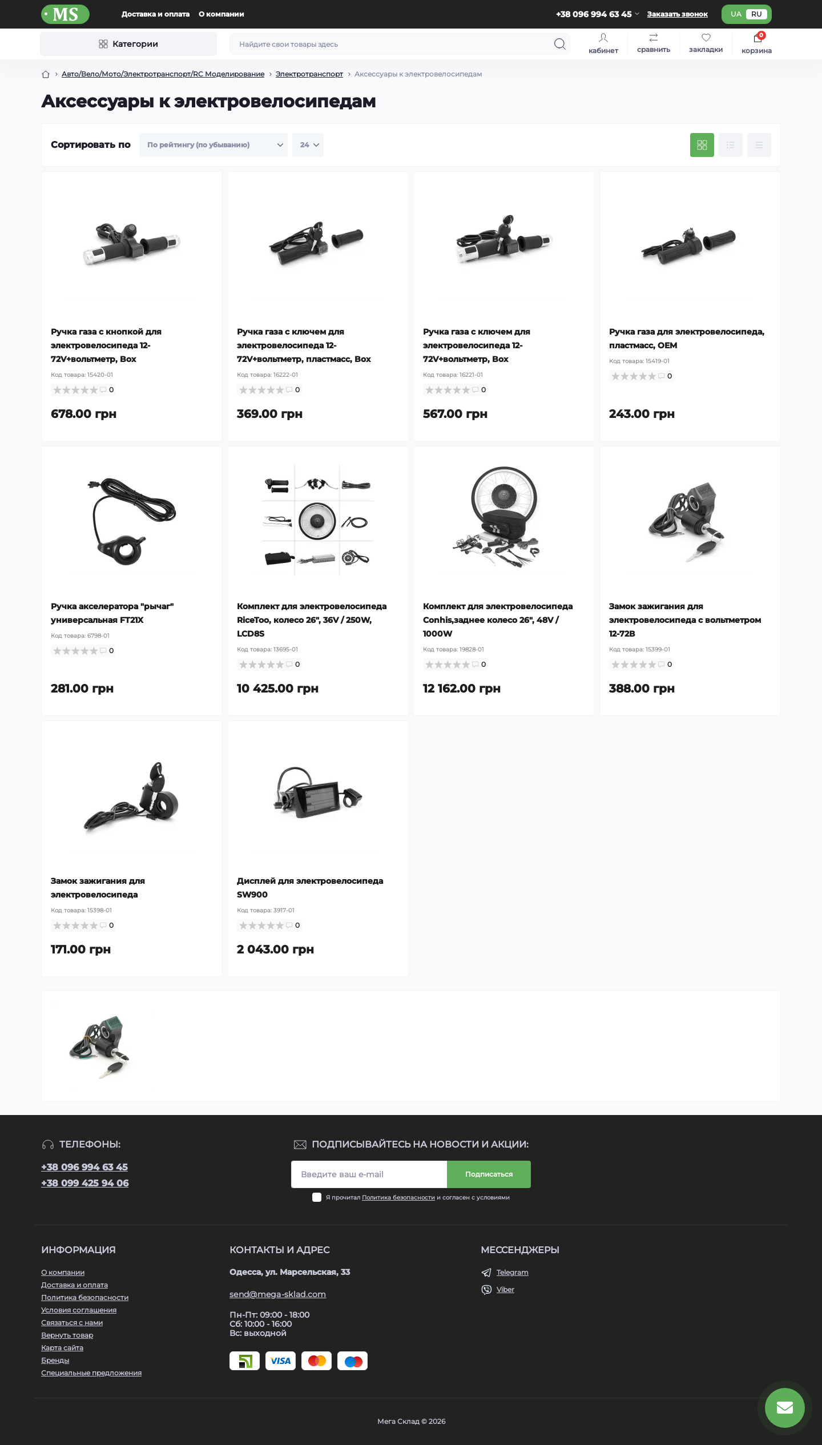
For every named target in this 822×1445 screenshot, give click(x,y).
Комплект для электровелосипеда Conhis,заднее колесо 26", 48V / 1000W (498, 620)
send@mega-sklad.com (278, 1294)
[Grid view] (702, 145)
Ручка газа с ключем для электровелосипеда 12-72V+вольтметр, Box (476, 345)
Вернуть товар (67, 1335)
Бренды (55, 1360)
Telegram (513, 1272)
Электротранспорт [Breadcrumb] (309, 74)
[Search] (560, 44)
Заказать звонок (677, 14)
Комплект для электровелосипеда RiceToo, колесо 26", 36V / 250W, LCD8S (311, 620)
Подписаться (489, 1174)
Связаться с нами (72, 1322)
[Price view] (759, 145)
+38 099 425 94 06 (84, 1183)
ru (756, 14)
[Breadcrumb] (45, 74)
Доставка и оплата (156, 14)
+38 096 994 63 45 (84, 1167)
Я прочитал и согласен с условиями (418, 1197)
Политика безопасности (398, 1197)
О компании (221, 14)
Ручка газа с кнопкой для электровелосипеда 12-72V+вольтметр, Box (106, 345)
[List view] (731, 145)
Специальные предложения (91, 1372)
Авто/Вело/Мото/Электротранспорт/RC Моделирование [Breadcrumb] (163, 74)
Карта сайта (62, 1347)
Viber (505, 1289)
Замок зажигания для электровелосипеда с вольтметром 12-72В (685, 620)
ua (736, 14)
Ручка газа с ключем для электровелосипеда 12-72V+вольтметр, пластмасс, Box (303, 345)
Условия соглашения (78, 1310)
